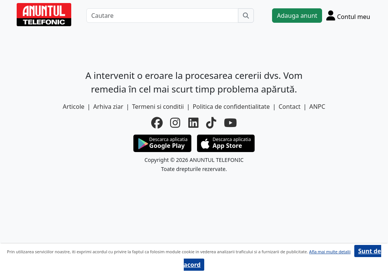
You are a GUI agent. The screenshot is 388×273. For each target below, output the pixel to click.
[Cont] (348, 15)
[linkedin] (193, 123)
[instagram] (175, 123)
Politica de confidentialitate (231, 106)
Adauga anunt (297, 15)
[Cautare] (162, 15)
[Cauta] (246, 15)
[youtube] (230, 123)
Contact (289, 106)
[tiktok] (211, 123)
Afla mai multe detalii (329, 251)
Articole (73, 106)
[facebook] (157, 123)
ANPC (317, 106)
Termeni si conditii (158, 106)
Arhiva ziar (108, 106)
